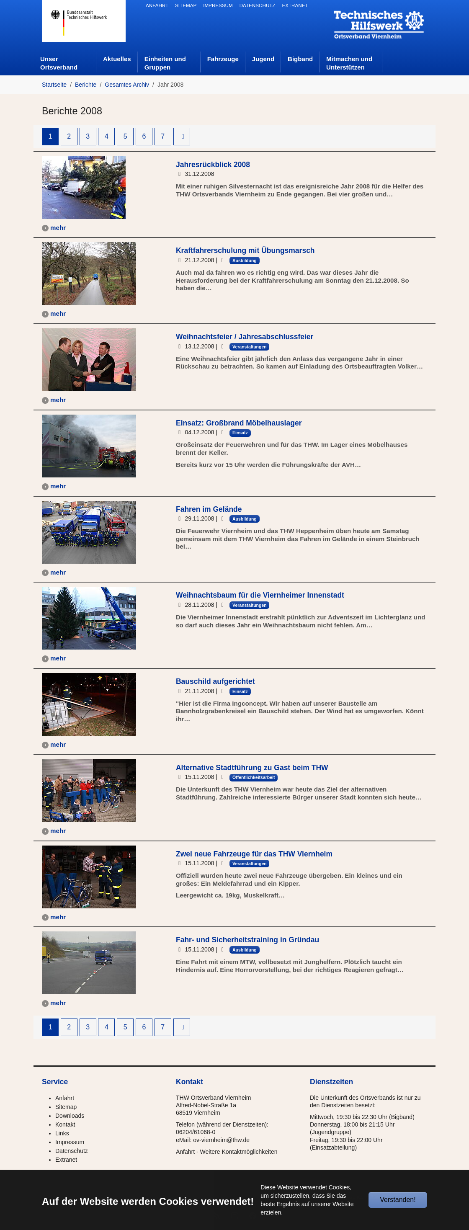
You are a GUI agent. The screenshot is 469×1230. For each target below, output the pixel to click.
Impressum (69, 1142)
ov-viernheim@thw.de (221, 1140)
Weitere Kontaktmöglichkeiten (239, 1151)
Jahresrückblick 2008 (213, 164)
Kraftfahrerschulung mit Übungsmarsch (245, 250)
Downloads (69, 1115)
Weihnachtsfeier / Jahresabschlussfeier (244, 337)
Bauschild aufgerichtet (215, 681)
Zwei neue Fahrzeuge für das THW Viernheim (254, 854)
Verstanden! (397, 1199)
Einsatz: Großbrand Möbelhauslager (239, 423)
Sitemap (66, 1107)
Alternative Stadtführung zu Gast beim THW (252, 767)
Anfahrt (64, 1098)
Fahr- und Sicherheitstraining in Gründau (247, 940)
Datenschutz (71, 1150)
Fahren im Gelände (209, 509)
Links (62, 1133)
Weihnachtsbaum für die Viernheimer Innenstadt (260, 595)
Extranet (66, 1159)
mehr (58, 227)
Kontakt (65, 1124)
